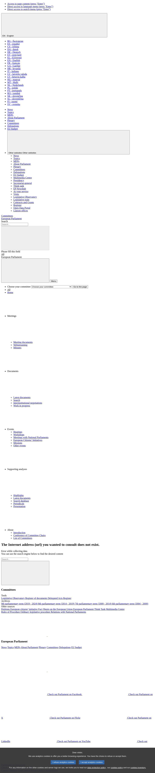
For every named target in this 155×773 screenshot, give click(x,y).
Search (4, 221)
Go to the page (80, 287)
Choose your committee (19, 286)
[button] (80, 317)
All (2, 254)
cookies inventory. (138, 770)
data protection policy (96, 770)
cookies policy (117, 770)
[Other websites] (68, 142)
